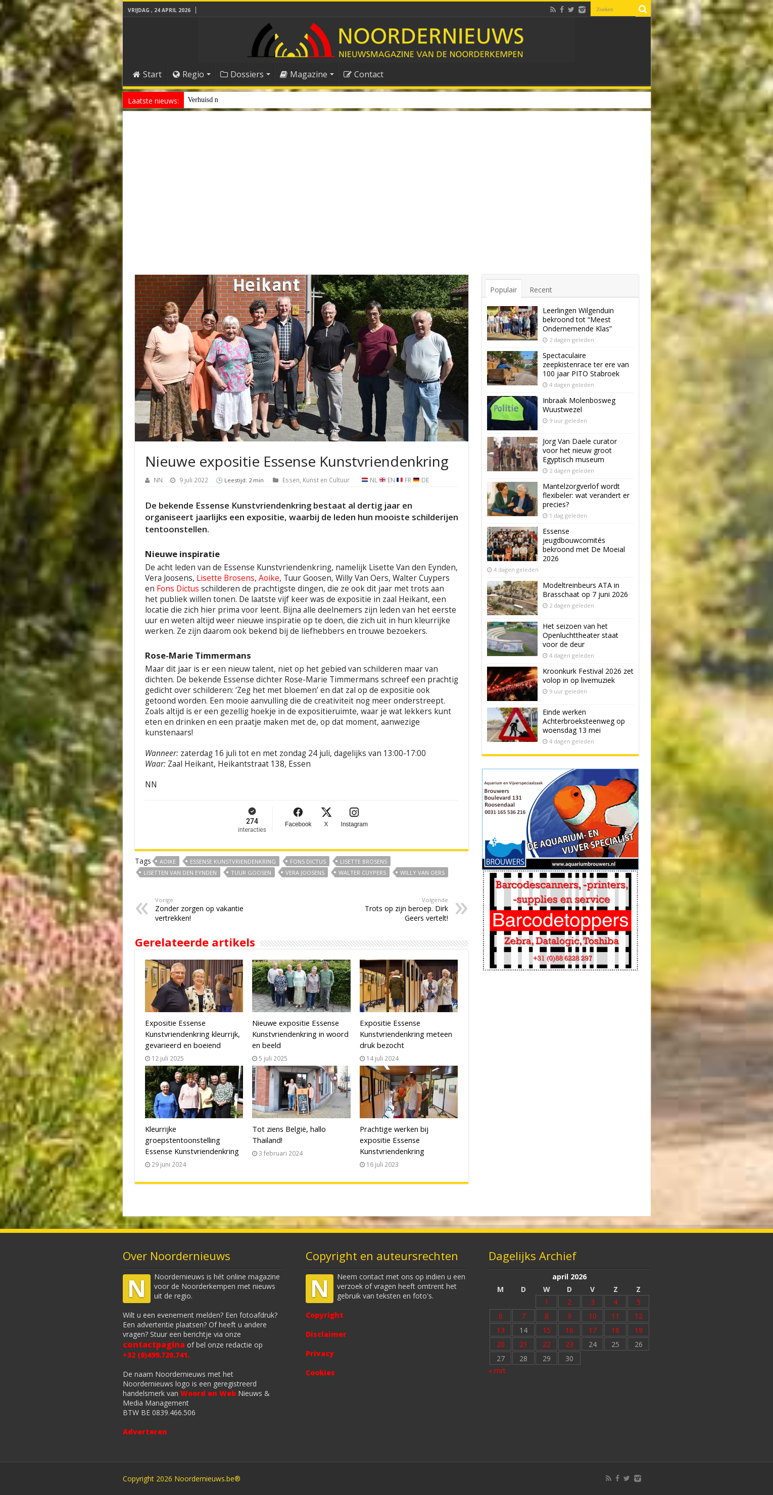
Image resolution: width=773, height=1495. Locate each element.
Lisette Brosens (226, 578)
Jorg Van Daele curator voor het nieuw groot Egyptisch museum (580, 450)
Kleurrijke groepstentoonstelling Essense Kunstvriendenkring (192, 1140)
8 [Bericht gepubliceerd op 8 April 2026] (547, 1316)
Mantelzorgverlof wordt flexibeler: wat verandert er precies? (586, 495)
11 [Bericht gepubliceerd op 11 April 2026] (615, 1316)
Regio (188, 74)
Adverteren (145, 1431)
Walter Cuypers (362, 872)
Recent (540, 289)
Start (147, 74)
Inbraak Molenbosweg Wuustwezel (579, 404)
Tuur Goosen (251, 872)
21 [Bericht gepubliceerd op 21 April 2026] (523, 1344)
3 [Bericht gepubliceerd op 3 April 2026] (593, 1302)
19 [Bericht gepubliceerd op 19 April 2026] (639, 1330)
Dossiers (242, 74)
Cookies (320, 1372)
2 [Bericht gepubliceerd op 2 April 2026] (569, 1302)
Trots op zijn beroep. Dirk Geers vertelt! (396, 909)
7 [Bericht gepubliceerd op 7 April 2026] (523, 1316)
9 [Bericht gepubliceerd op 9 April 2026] (569, 1316)
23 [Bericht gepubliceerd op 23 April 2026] (569, 1344)
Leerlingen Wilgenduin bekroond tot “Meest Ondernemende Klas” (578, 319)
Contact (363, 74)
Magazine (303, 74)
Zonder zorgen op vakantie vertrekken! (207, 909)
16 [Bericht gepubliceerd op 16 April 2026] (569, 1330)
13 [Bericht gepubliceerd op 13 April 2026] (501, 1330)
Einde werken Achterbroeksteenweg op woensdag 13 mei (584, 721)
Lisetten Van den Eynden (180, 872)
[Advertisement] (387, 199)
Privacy (320, 1353)
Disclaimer (326, 1334)
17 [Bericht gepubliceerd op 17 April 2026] (593, 1330)
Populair (503, 289)
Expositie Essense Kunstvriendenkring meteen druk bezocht (406, 1034)
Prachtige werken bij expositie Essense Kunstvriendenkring (394, 1140)
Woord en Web (208, 1393)
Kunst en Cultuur (326, 480)
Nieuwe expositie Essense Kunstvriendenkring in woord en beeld (300, 1034)
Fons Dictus (178, 588)
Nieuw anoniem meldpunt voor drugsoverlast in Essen (265, 100)
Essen (291, 480)
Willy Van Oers (422, 872)
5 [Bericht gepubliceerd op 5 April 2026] (639, 1302)
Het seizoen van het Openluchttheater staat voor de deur (580, 635)
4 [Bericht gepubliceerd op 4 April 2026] (615, 1302)
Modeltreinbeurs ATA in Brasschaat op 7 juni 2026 (585, 589)
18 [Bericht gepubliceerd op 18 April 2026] (615, 1330)
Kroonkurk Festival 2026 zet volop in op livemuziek (588, 675)
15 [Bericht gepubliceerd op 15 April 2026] (547, 1330)
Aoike (269, 578)
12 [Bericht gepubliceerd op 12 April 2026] (639, 1316)
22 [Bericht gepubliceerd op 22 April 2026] (547, 1344)
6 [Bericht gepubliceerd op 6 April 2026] (501, 1316)
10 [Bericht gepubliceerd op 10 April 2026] (593, 1316)
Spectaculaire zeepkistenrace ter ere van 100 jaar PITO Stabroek (586, 364)
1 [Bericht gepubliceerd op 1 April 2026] (547, 1302)
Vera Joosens (304, 872)
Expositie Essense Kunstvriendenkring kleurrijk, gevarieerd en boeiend (192, 1034)
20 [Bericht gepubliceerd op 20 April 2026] (501, 1344)
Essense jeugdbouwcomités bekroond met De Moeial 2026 (584, 544)
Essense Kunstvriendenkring (233, 861)
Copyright (325, 1315)
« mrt (497, 1370)
